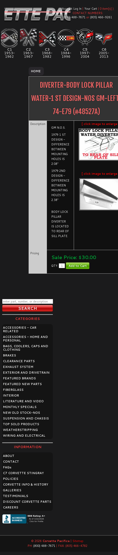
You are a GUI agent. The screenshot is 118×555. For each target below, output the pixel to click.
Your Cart (90, 9)
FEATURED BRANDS (19, 378)
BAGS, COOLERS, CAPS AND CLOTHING (25, 348)
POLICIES (10, 479)
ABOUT (8, 456)
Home (36, 71)
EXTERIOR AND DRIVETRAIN (26, 373)
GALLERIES (12, 490)
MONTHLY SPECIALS (20, 407)
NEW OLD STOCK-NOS (21, 413)
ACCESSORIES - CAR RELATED (19, 329)
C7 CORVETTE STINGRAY (23, 473)
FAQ (7, 467)
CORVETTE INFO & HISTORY (25, 484)
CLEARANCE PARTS (19, 361)
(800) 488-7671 (74, 17)
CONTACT (11, 462)
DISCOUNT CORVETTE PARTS (27, 502)
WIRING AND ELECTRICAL (24, 436)
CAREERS (10, 507)
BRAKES (9, 355)
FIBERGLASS (13, 390)
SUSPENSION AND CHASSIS (26, 418)
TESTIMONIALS (15, 496)
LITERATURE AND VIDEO (23, 401)
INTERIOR (11, 395)
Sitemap (77, 541)
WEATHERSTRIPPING (20, 430)
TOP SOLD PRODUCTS (21, 424)
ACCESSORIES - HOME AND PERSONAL (25, 338)
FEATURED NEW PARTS (22, 384)
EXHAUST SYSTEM (18, 367)
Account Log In (71, 9)
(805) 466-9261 (101, 17)
